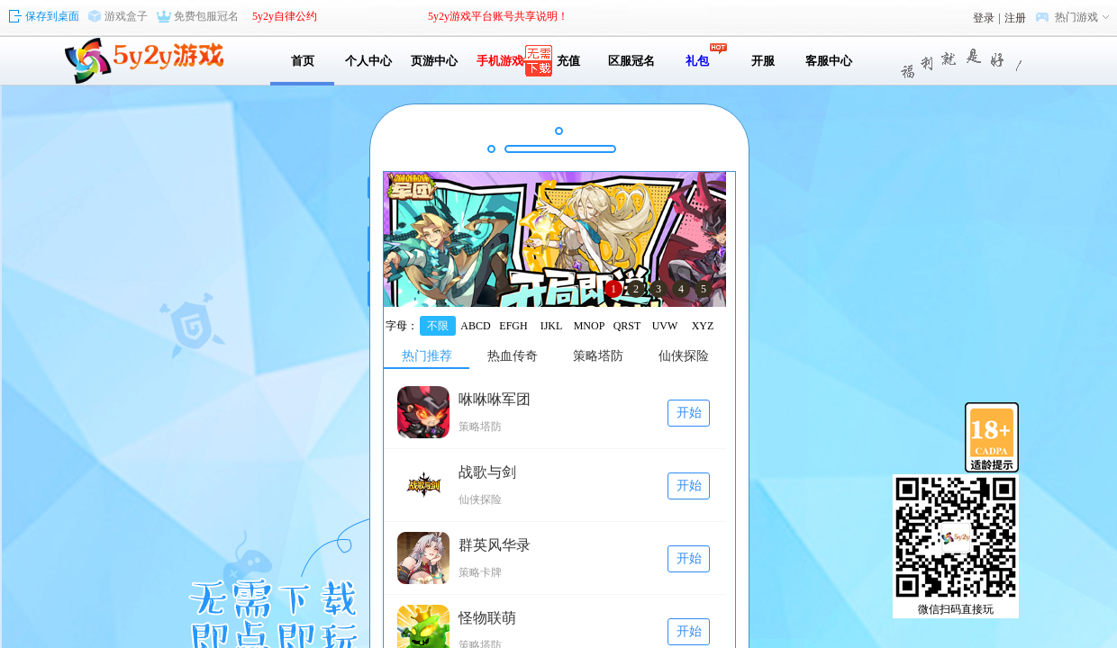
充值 (565, 61)
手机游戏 (500, 61)
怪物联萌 (487, 618)
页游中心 (434, 61)
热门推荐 (427, 356)
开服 (763, 61)
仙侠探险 (683, 356)
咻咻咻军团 (495, 399)
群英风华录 (495, 545)
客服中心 (828, 61)
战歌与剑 (487, 472)
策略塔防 (598, 356)
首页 (302, 61)
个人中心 (368, 61)
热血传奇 (512, 356)
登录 (983, 18)
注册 (1015, 18)
